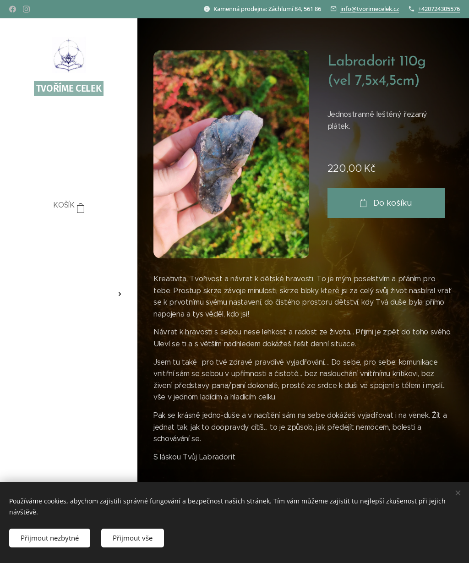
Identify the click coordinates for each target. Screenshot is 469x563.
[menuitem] (69, 233)
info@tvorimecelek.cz (369, 9)
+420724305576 (439, 9)
